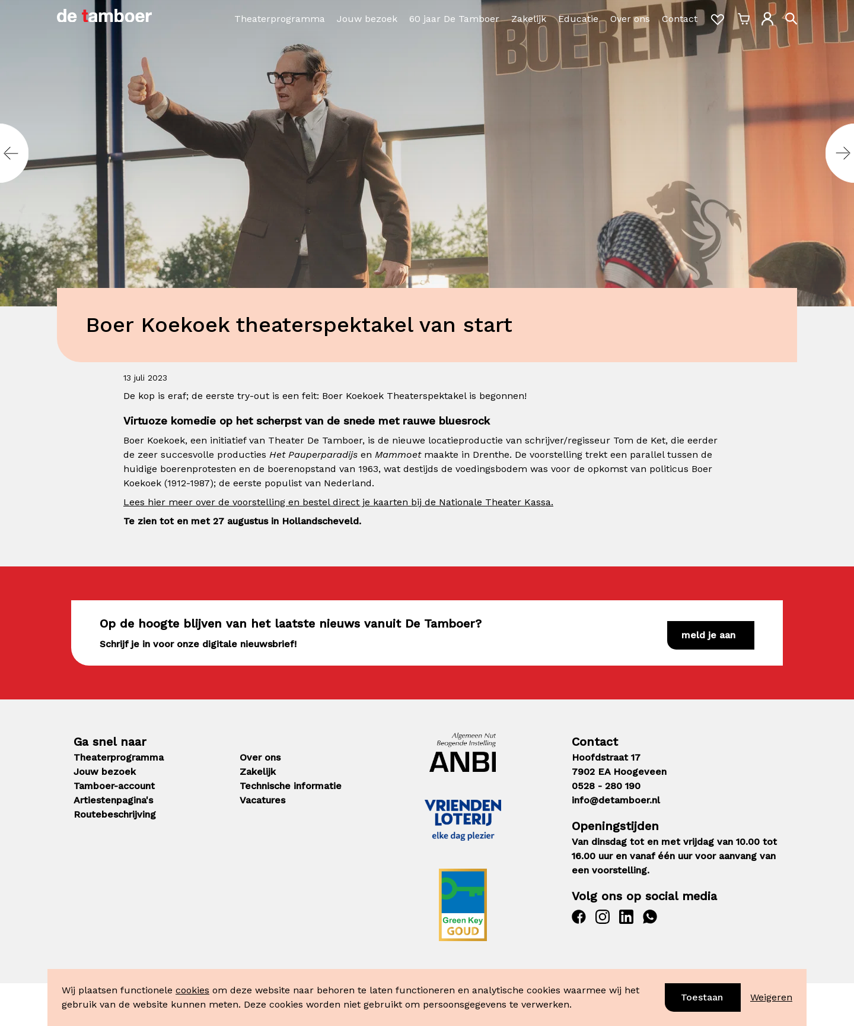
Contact (679, 18)
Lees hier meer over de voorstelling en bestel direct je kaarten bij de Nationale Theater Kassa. (338, 502)
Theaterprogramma (279, 18)
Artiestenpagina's (113, 800)
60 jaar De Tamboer (454, 18)
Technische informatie (291, 785)
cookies (192, 990)
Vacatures (262, 800)
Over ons (630, 18)
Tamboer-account (114, 785)
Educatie (578, 18)
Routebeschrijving (115, 814)
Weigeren (771, 997)
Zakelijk (528, 18)
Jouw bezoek (367, 18)
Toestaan (702, 997)
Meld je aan (708, 635)
